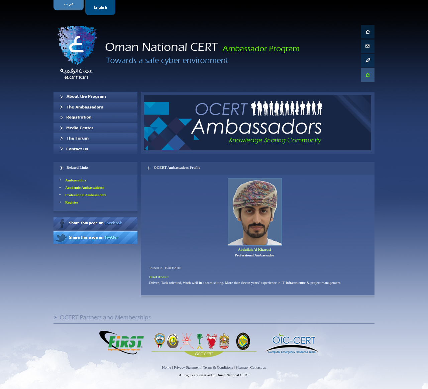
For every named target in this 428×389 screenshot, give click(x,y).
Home (166, 367)
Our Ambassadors (95, 107)
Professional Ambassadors (85, 195)
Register (71, 202)
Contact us (95, 149)
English (101, 7)
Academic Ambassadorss (84, 187)
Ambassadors (76, 180)
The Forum (95, 138)
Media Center (95, 128)
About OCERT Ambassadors (95, 97)
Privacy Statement (187, 367)
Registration (95, 117)
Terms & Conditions (218, 367)
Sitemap (242, 367)
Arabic (69, 7)
